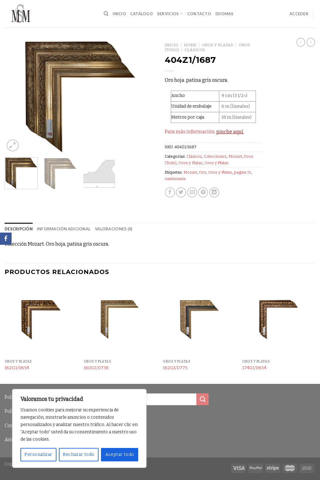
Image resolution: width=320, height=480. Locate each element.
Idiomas (224, 13)
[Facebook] (6, 239)
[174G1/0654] (278, 319)
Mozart (235, 156)
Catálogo (141, 13)
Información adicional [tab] (64, 228)
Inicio (119, 13)
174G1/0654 (254, 367)
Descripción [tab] (19, 228)
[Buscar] (106, 14)
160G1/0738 (96, 367)
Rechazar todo (78, 454)
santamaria (175, 178)
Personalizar (38, 454)
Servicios (170, 13)
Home (190, 45)
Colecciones (215, 156)
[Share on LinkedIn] (214, 192)
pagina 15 (242, 172)
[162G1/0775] (199, 319)
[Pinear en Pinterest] (203, 192)
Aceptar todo (119, 454)
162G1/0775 (175, 367)
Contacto (199, 13)
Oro (202, 172)
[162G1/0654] (41, 319)
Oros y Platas (217, 45)
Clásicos (195, 49)
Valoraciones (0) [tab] (113, 228)
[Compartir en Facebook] (170, 192)
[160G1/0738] (120, 319)
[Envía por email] (192, 192)
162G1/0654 (17, 367)
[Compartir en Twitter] (181, 192)
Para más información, (204, 132)
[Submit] (202, 399)
